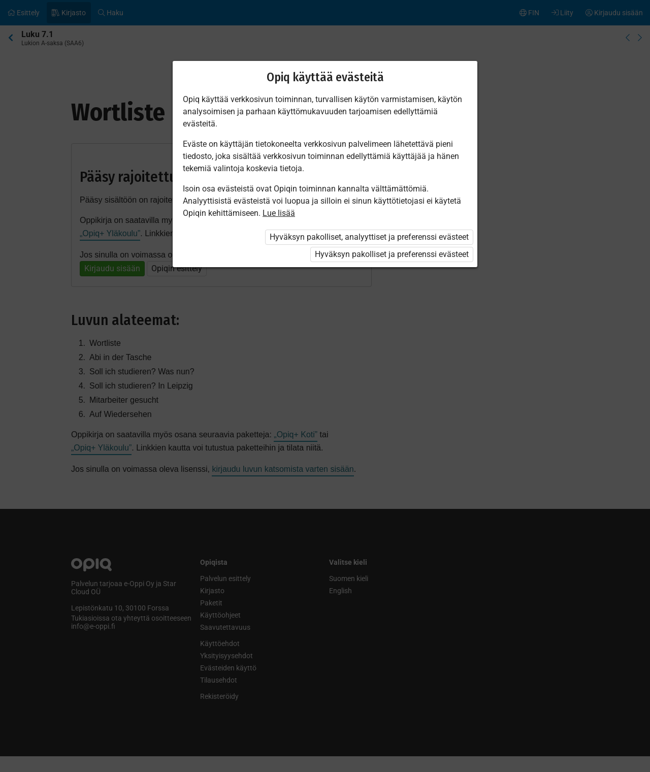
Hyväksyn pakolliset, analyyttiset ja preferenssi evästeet (369, 237)
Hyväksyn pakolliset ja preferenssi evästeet (392, 254)
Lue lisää (279, 213)
